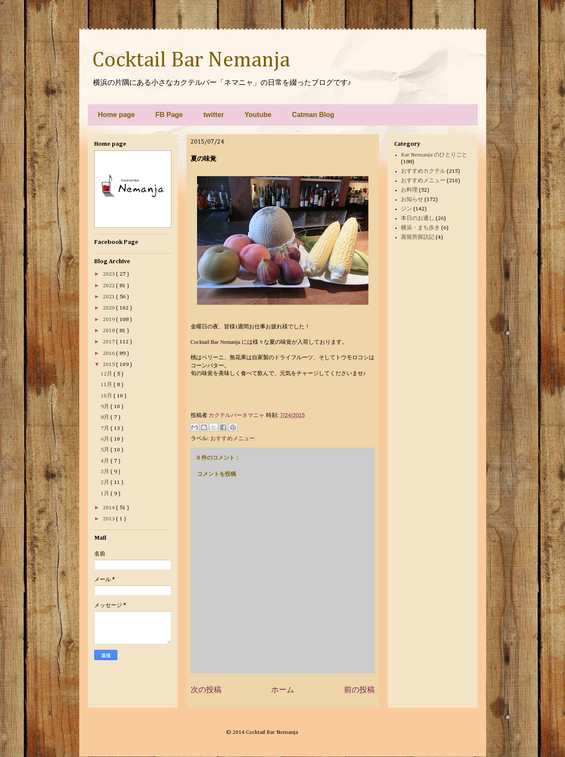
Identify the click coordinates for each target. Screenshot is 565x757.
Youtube (258, 114)
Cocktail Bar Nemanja (191, 60)
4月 (106, 461)
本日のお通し (417, 218)
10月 (107, 396)
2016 (109, 353)
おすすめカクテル (423, 171)
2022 (109, 285)
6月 (106, 439)
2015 (109, 364)
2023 (109, 274)
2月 (106, 482)
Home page (116, 114)
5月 (106, 450)
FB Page (169, 114)
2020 (109, 308)
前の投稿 (359, 689)
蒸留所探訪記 (417, 237)
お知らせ (412, 199)
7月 (106, 428)
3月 (106, 472)
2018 (109, 330)
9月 (106, 406)
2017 (109, 342)
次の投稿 (206, 689)
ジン (406, 209)
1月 (106, 493)
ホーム (282, 689)
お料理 (409, 190)
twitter (213, 114)
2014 (109, 508)
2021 (109, 297)
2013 (109, 519)
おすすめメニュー (232, 438)
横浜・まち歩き (420, 228)
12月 (107, 374)
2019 (109, 319)
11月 (107, 385)
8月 (106, 417)
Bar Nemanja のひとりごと (434, 155)
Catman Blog (313, 114)
